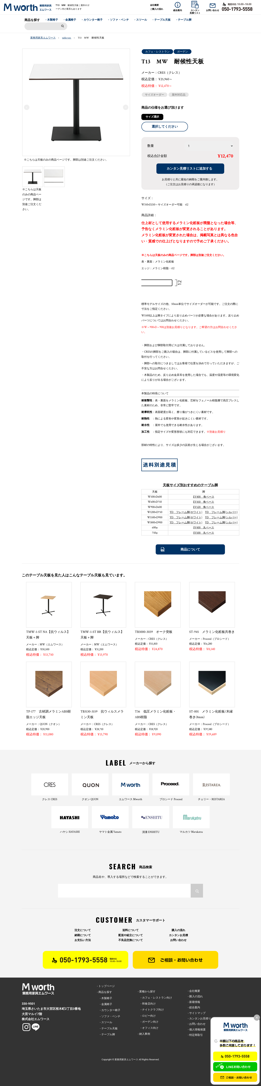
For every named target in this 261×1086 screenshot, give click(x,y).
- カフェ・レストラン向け (155, 997)
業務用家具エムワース (43, 37)
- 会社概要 (194, 991)
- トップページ (106, 986)
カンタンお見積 (178, 935)
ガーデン (182, 51)
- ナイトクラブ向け (151, 1009)
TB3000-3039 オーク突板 (153, 632)
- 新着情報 (194, 1002)
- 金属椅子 (70, 19)
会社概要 (154, 5)
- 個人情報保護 (197, 1029)
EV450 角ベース (203, 502)
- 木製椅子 (51, 19)
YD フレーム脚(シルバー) (221, 512)
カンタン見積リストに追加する (189, 168)
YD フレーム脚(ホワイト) (186, 512)
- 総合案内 (194, 1007)
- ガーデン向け (148, 1021)
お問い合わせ (178, 940)
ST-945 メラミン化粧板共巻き (212, 632)
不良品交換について (130, 940)
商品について (190, 549)
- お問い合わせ (197, 1024)
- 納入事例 (144, 1033)
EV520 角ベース (203, 507)
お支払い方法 (82, 940)
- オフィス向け (148, 1028)
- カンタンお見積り (199, 1018)
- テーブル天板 (161, 19)
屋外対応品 (178, 94)
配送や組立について (130, 935)
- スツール (140, 19)
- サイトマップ (197, 1013)
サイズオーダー (154, 94)
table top (66, 37)
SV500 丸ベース (203, 533)
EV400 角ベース (203, 497)
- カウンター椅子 (92, 19)
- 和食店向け (147, 1003)
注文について (82, 930)
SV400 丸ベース (203, 527)
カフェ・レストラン (157, 51)
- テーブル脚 (183, 19)
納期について (82, 935)
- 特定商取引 (195, 1035)
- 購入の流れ (195, 996)
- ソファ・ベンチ (118, 19)
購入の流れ (178, 930)
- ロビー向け (147, 1015)
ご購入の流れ (156, 9)
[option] (76, 106)
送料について (130, 930)
